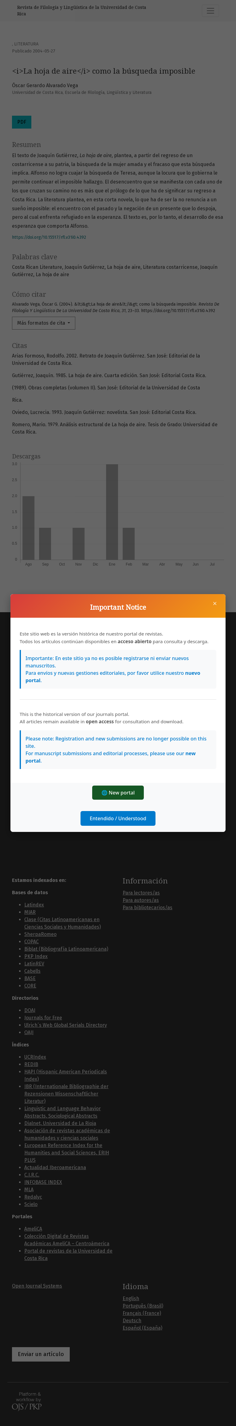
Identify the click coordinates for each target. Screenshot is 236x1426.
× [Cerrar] (215, 603)
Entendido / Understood (118, 818)
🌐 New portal (118, 792)
